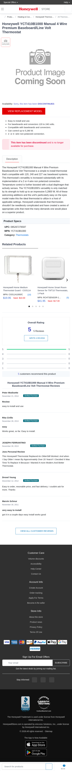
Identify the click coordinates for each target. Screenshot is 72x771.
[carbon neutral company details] (44, 704)
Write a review (36, 338)
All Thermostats (64, 17)
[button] (40, 67)
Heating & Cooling (25, 17)
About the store (36, 617)
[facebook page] (34, 679)
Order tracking (36, 593)
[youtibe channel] (51, 679)
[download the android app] (36, 752)
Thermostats (22, 235)
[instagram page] (43, 679)
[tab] (12, 159)
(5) (66, 297)
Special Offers (9, 2)
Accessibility (35, 564)
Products (10, 17)
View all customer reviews (36, 531)
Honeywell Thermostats (45, 17)
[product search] (49, 766)
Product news (36, 622)
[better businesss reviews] (25, 704)
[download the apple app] (36, 744)
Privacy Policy (36, 627)
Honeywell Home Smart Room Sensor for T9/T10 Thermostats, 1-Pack (53, 290)
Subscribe (61, 662)
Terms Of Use (36, 632)
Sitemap (48, 731)
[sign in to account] (68, 9)
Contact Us (36, 574)
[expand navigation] (2, 9)
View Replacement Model (23, 111)
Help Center (36, 569)
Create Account (36, 588)
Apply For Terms (36, 598)
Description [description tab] (12, 159)
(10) (27, 294)
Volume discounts (36, 559)
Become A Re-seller (36, 603)
